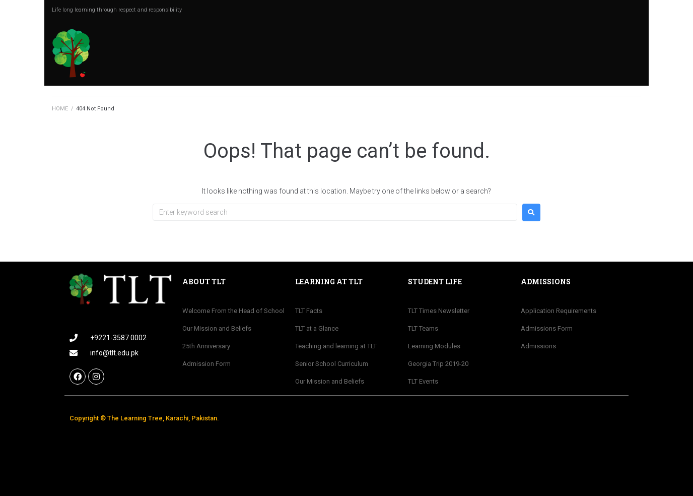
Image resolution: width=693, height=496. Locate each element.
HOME (60, 108)
